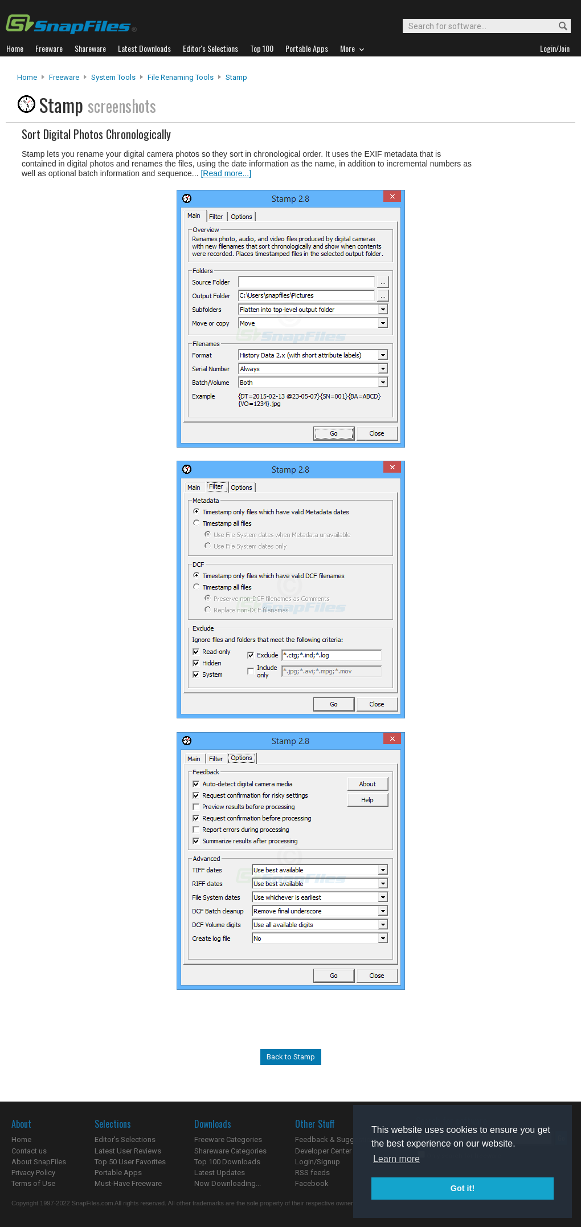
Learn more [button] (396, 1159)
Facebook (312, 1183)
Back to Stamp (291, 1057)
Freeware (64, 77)
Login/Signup (317, 1161)
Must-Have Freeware (128, 1183)
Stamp (236, 77)
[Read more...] (226, 173)
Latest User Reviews (128, 1151)
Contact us (29, 1151)
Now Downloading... (227, 1183)
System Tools (113, 77)
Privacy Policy (33, 1172)
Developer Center (323, 1151)
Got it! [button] (462, 1188)
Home (27, 77)
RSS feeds (312, 1172)
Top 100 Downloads (227, 1161)
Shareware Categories (230, 1151)
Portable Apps (118, 1172)
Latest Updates (219, 1172)
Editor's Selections (125, 1139)
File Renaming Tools (181, 77)
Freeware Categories (228, 1139)
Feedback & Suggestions (337, 1139)
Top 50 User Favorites (130, 1161)
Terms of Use (33, 1183)
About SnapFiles (38, 1161)
